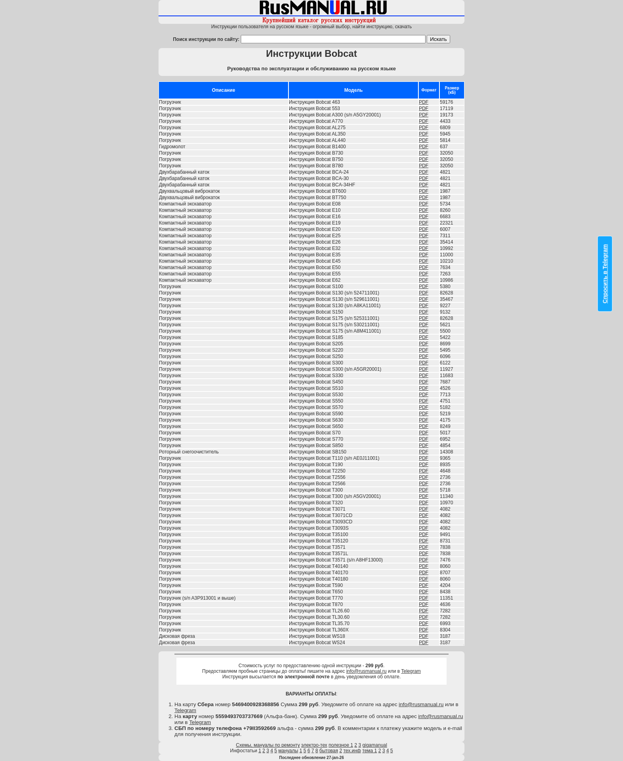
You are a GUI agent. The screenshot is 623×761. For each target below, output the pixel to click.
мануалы (288, 750)
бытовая (328, 750)
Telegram (411, 671)
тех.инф (352, 750)
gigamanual (374, 745)
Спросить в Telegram (605, 274)
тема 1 (369, 750)
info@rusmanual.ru (366, 671)
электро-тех (314, 745)
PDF (423, 102)
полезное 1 (341, 745)
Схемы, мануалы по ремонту (268, 745)
